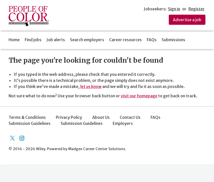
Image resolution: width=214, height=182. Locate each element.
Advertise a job (187, 19)
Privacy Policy (69, 117)
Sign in (174, 8)
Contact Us (130, 117)
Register (196, 8)
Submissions (173, 39)
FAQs (152, 39)
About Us (101, 117)
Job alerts (55, 39)
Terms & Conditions (27, 117)
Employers (123, 123)
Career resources (125, 39)
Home (14, 39)
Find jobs (33, 39)
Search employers (87, 39)
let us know (91, 86)
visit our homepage (139, 95)
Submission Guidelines (30, 123)
